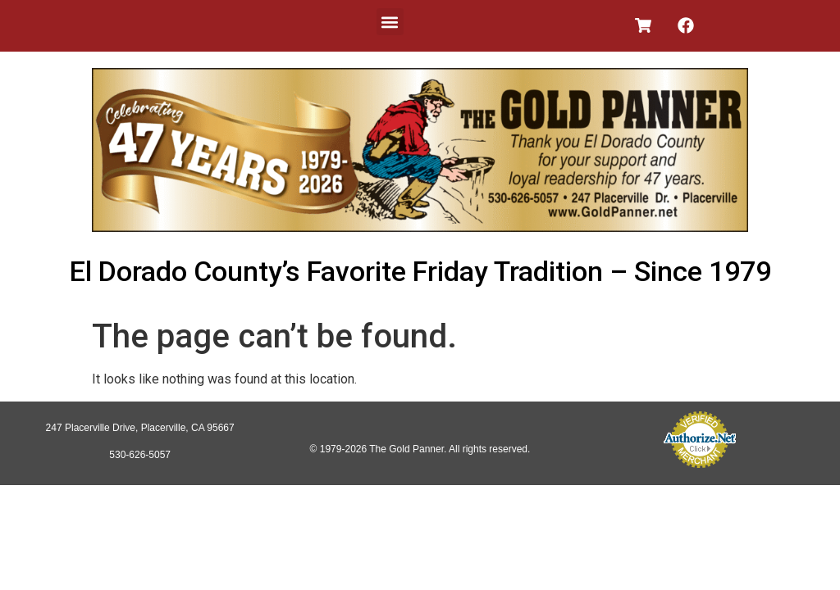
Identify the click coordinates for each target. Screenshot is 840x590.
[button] (390, 21)
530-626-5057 (140, 455)
